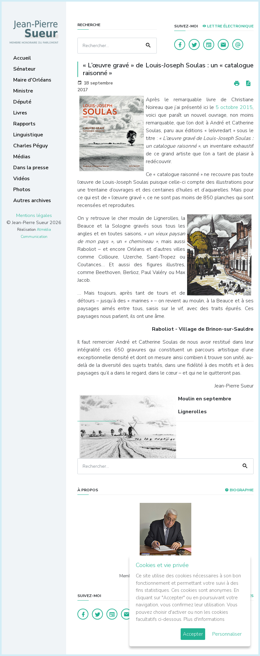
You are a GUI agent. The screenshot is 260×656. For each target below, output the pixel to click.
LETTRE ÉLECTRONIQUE (228, 26)
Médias (21, 156)
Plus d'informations (204, 619)
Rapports (24, 123)
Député (22, 101)
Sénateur (24, 69)
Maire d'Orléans (32, 79)
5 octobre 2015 (234, 107)
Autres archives (32, 200)
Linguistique (28, 134)
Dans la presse (30, 167)
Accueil (22, 58)
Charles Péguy (30, 145)
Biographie (239, 490)
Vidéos (21, 178)
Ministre (23, 90)
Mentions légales (34, 215)
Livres (20, 112)
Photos (21, 189)
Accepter (193, 634)
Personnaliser (227, 634)
